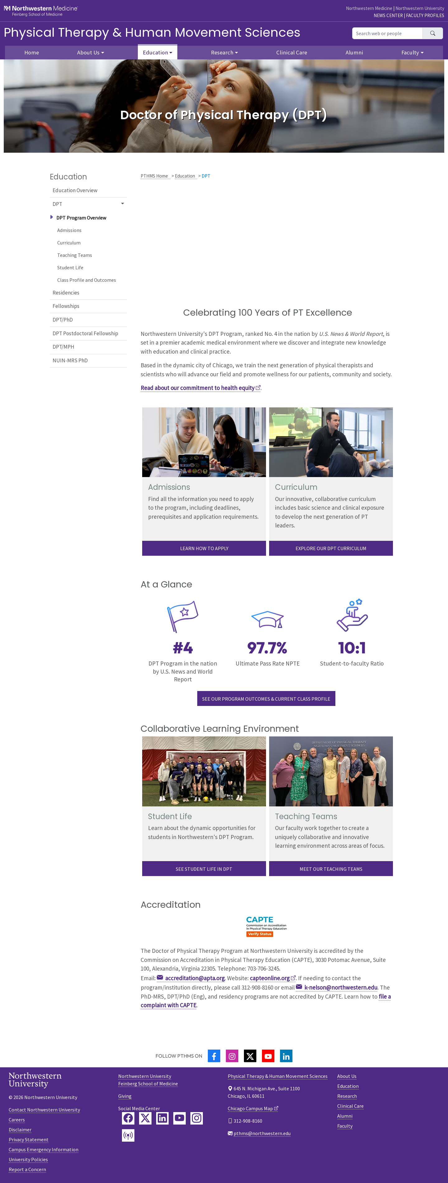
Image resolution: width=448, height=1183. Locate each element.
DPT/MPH (63, 346)
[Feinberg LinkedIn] (162, 1118)
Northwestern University (419, 8)
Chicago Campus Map (250, 1108)
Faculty (344, 1126)
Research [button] (222, 52)
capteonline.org (270, 978)
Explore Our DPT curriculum (331, 548)
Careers (17, 1119)
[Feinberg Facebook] (128, 1118)
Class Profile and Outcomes (86, 280)
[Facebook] (214, 1056)
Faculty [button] (410, 52)
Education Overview (75, 190)
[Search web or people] (387, 33)
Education (185, 176)
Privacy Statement (29, 1139)
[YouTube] (268, 1056)
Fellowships (66, 306)
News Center (388, 15)
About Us (347, 1076)
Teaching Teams (74, 255)
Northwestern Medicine (369, 8)
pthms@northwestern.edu (262, 1133)
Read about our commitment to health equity (197, 388)
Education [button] (155, 52)
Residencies (66, 292)
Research (347, 1096)
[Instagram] (232, 1056)
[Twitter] (250, 1056)
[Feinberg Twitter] (145, 1118)
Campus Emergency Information (43, 1149)
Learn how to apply (204, 548)
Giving (125, 1096)
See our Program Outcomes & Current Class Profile (266, 699)
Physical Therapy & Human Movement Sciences (152, 32)
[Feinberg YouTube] (179, 1118)
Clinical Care (291, 52)
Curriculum (69, 242)
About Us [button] (88, 52)
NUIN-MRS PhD (70, 360)
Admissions (69, 230)
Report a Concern (27, 1169)
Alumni (354, 52)
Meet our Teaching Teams (331, 869)
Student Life (70, 267)
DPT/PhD (63, 319)
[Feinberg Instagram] (196, 1118)
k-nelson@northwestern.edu (340, 987)
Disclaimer (20, 1129)
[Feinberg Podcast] (128, 1135)
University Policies (28, 1159)
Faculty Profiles (425, 15)
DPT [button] (57, 204)
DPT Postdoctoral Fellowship (85, 333)
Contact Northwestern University (44, 1109)
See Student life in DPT (204, 869)
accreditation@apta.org (195, 978)
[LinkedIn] (286, 1056)
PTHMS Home (154, 176)
